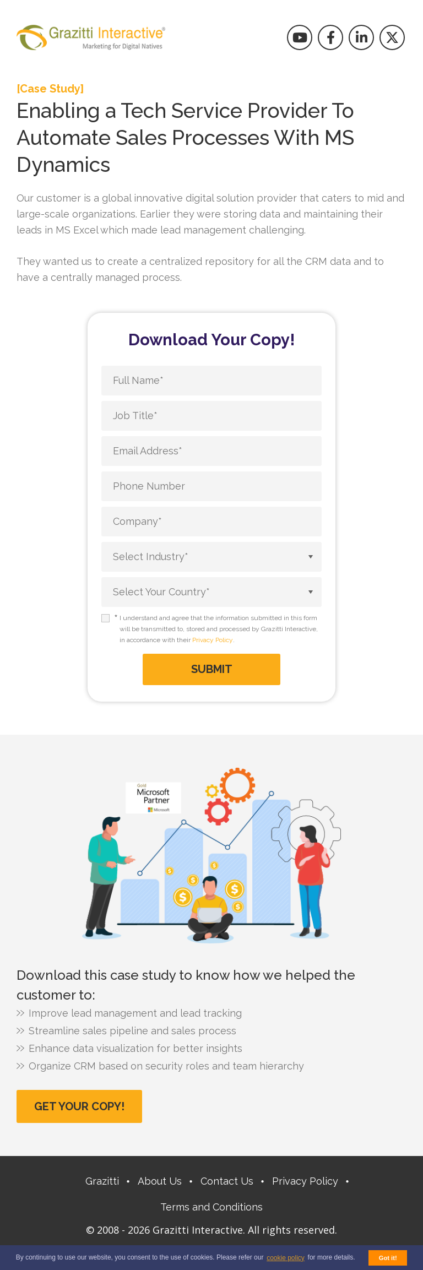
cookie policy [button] (286, 1258)
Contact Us (226, 1181)
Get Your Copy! (79, 1106)
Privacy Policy (212, 640)
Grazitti (102, 1181)
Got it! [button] (388, 1258)
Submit (211, 669)
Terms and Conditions (211, 1207)
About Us (160, 1181)
